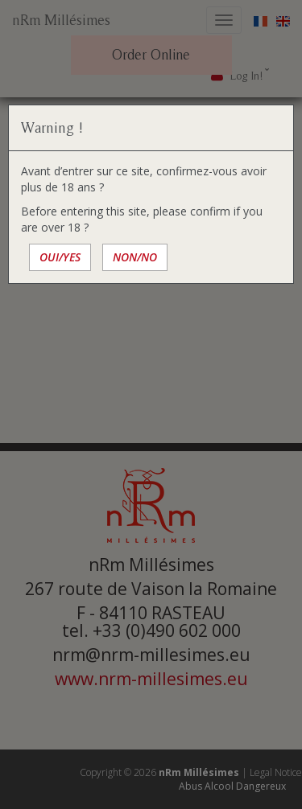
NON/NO (135, 257)
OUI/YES (60, 257)
